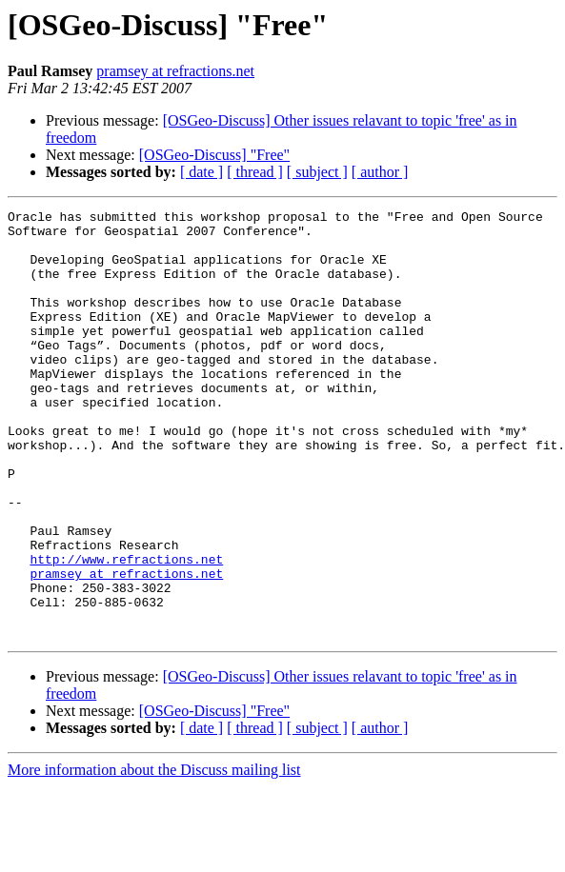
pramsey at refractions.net (175, 71)
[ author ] (380, 172)
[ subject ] (317, 172)
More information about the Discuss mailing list (154, 855)
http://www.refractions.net (126, 630)
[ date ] (201, 172)
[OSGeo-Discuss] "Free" (214, 155)
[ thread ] (255, 172)
